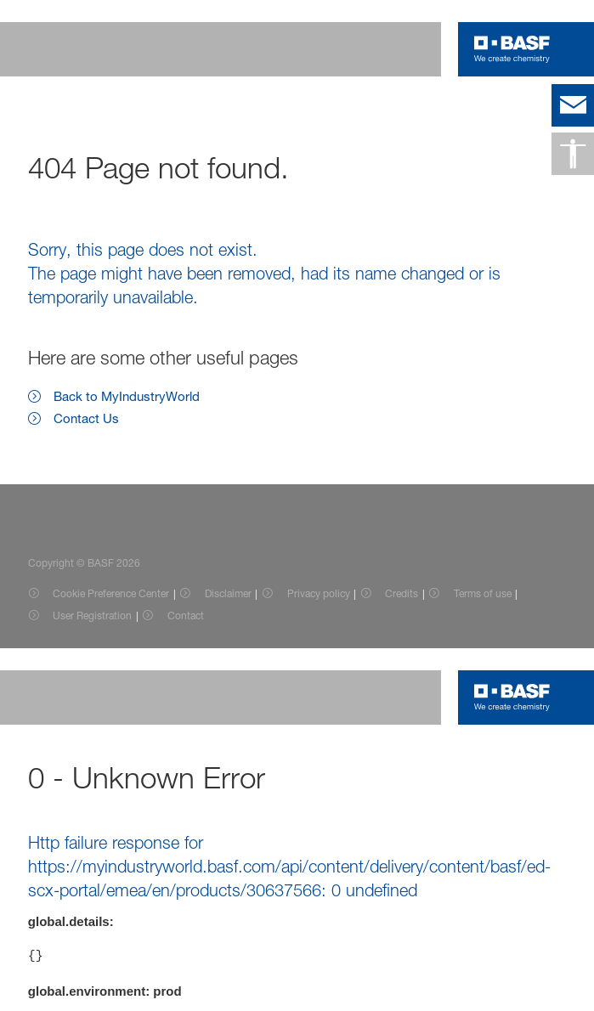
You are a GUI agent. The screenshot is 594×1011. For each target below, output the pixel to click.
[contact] (573, 105)
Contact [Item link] (185, 615)
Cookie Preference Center (111, 593)
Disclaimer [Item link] (228, 593)
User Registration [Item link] (92, 615)
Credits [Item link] (401, 593)
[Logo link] (512, 49)
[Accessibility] (573, 154)
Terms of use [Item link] (483, 593)
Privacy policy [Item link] (318, 593)
